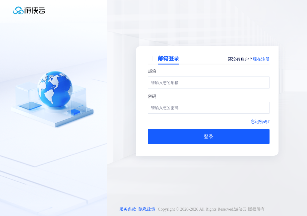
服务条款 (127, 209)
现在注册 (261, 59)
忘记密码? (260, 121)
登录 (208, 136)
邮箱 (152, 71)
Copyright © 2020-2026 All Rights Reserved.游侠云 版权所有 (211, 209)
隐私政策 (147, 209)
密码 (152, 96)
